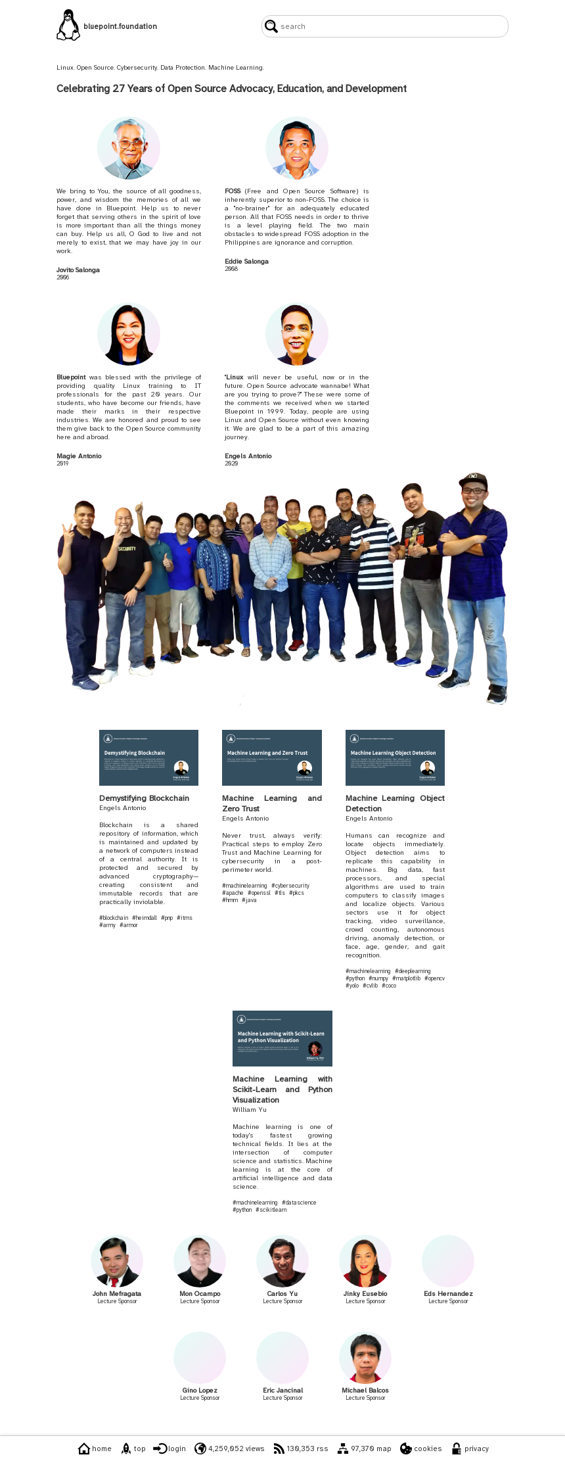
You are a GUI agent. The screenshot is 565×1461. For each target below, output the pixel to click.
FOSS (232, 191)
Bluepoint (70, 377)
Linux (234, 377)
